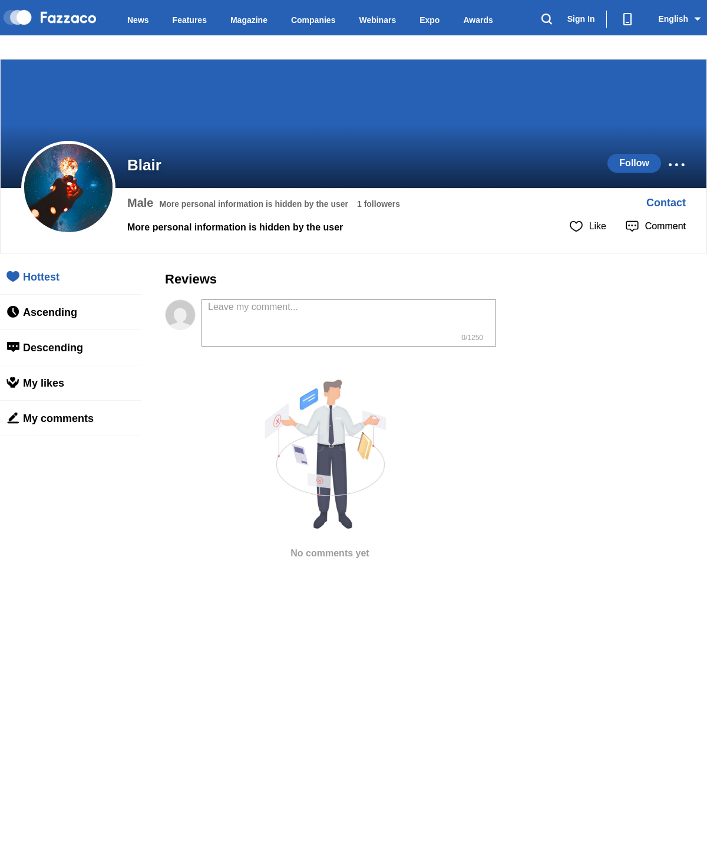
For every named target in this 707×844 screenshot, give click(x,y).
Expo (429, 20)
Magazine (248, 20)
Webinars (377, 20)
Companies (313, 20)
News (138, 20)
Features (190, 20)
